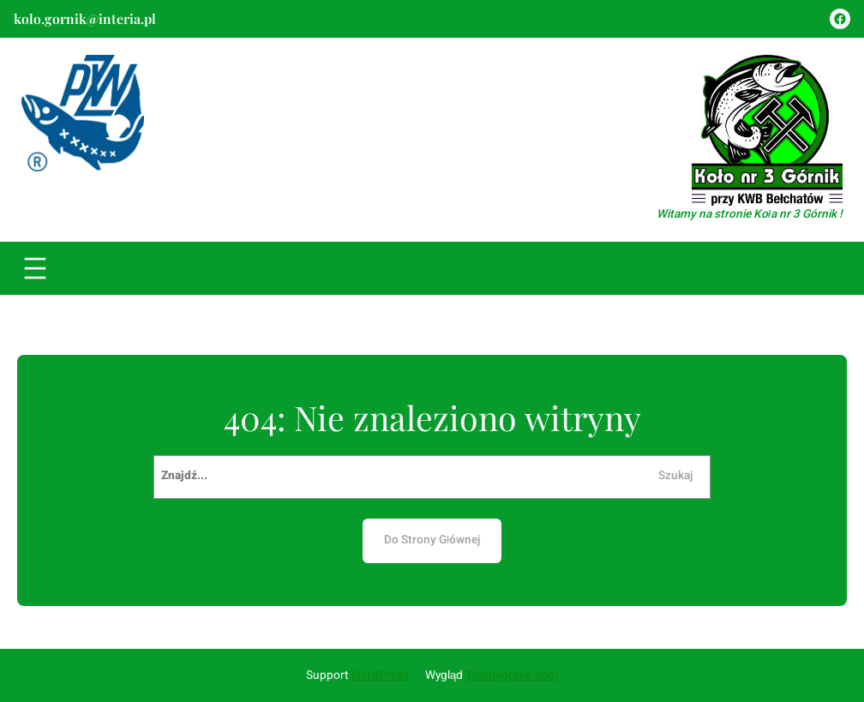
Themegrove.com (511, 675)
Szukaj (675, 475)
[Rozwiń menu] (35, 268)
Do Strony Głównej (432, 540)
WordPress (380, 675)
